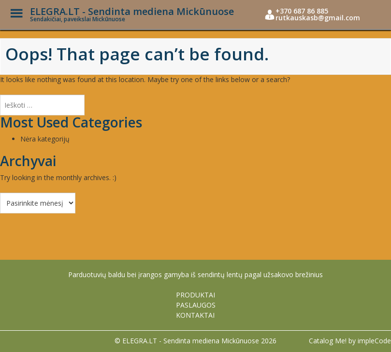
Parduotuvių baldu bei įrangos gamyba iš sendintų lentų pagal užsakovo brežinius (195, 274)
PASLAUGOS (196, 305)
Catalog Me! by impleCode (350, 340)
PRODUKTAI (195, 294)
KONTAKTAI (195, 315)
